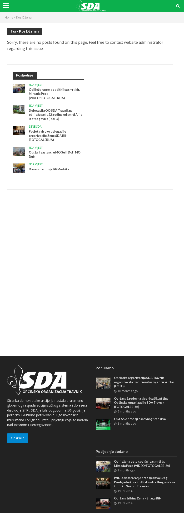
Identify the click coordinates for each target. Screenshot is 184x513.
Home (9, 17)
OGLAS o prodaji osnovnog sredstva (141, 419)
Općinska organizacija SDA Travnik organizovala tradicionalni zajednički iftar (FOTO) (145, 382)
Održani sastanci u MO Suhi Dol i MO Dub (56, 155)
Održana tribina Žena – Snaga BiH (139, 499)
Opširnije (18, 438)
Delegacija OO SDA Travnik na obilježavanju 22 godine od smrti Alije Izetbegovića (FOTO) (53, 115)
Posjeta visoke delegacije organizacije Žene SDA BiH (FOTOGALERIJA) (49, 136)
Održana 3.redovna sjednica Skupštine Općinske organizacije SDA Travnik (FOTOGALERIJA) (142, 403)
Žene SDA (35, 127)
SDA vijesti (36, 85)
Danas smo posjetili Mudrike (50, 170)
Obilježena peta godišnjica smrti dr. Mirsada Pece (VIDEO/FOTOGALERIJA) (55, 94)
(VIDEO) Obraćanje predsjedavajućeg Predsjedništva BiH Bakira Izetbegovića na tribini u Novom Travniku (143, 482)
